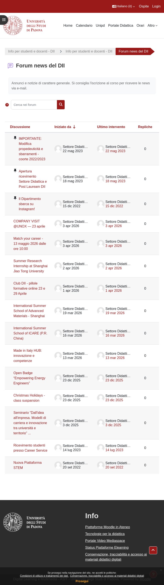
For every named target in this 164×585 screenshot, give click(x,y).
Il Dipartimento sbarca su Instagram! (30, 204)
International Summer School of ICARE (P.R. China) (30, 333)
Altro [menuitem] (151, 25)
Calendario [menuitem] (84, 25)
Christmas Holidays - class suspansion (29, 398)
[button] (123, 6)
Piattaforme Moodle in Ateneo (107, 527)
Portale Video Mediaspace (105, 541)
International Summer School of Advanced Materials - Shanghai (29, 311)
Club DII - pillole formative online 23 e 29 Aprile (29, 288)
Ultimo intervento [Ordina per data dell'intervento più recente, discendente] (111, 127)
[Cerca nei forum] (34, 104)
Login (156, 6)
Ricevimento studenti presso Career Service (30, 447)
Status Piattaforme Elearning (107, 547)
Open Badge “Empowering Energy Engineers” (29, 378)
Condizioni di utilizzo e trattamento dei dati (44, 575)
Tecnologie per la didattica (105, 534)
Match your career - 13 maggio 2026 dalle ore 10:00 (29, 244)
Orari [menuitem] (140, 25)
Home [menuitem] (68, 25)
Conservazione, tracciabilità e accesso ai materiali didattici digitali (107, 575)
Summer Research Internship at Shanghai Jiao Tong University (30, 266)
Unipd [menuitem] (100, 25)
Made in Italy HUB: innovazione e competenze (27, 356)
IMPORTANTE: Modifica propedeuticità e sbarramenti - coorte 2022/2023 (32, 149)
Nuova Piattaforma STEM (27, 465)
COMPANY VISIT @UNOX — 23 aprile (29, 223)
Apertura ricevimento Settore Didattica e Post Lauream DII (33, 178)
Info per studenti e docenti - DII (31, 51)
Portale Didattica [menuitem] (120, 25)
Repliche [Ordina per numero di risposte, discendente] (145, 127)
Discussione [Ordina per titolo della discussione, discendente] (20, 127)
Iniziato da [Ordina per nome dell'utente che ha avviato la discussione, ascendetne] (62, 127)
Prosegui (82, 581)
